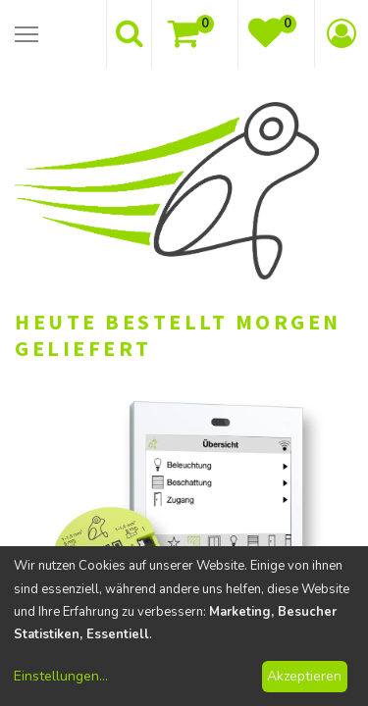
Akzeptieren (304, 676)
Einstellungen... (61, 676)
